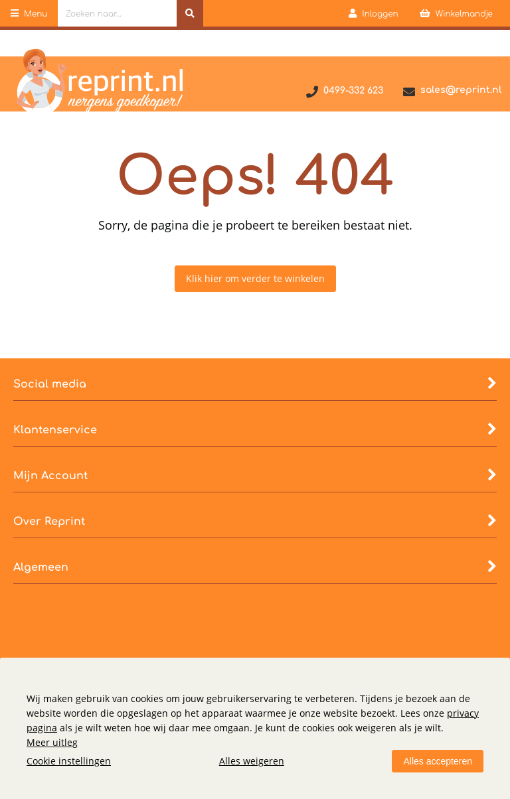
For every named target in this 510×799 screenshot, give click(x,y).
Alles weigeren (251, 761)
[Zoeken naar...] (190, 13)
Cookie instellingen (69, 761)
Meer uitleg (52, 742)
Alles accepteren (437, 761)
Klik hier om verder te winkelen (255, 278)
